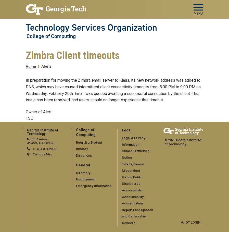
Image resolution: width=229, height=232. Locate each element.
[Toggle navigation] (198, 7)
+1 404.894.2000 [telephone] (44, 149)
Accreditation (132, 203)
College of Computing (51, 36)
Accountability (133, 197)
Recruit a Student (89, 142)
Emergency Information (93, 186)
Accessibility (132, 190)
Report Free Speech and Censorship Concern (137, 216)
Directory (83, 173)
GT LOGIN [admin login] (193, 222)
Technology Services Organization (91, 27)
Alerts (46, 66)
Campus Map (43, 154)
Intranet (82, 149)
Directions (84, 155)
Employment (85, 179)
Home (31, 67)
